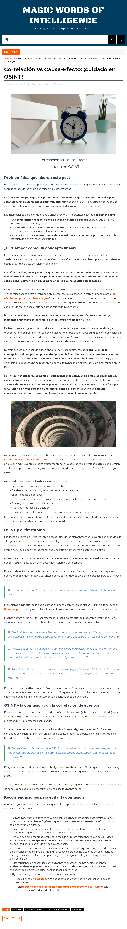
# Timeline (77, 909)
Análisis (18, 58)
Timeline (73, 58)
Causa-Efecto (32, 58)
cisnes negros (40, 298)
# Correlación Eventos (57, 909)
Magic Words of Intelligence (63, 15)
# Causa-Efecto (33, 909)
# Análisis (17, 909)
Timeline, (59, 84)
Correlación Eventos (54, 58)
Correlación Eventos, (43, 84)
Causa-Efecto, (23, 84)
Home (7, 58)
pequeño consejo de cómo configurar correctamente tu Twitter (62, 886)
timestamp (11, 609)
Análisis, (11, 84)
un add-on (37, 878)
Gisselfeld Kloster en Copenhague (26, 459)
